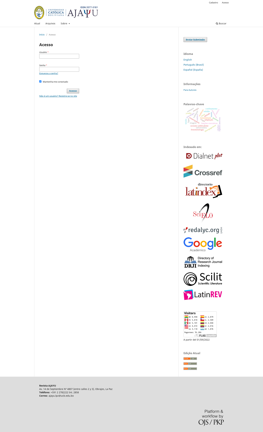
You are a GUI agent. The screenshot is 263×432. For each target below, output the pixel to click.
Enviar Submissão (195, 39)
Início (42, 34)
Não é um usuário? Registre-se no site (58, 95)
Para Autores (189, 89)
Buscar (221, 23)
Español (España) (193, 69)
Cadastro (213, 2)
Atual (37, 23)
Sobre (64, 23)
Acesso (225, 2)
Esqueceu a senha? (48, 73)
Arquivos (50, 23)
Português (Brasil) (193, 64)
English (187, 59)
